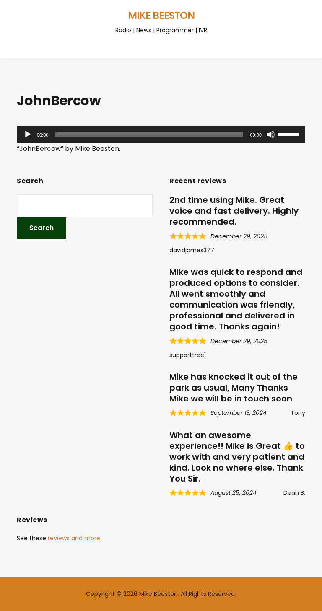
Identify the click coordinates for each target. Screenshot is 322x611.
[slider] (149, 134)
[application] (161, 134)
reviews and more (74, 538)
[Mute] (271, 134)
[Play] (27, 134)
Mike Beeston (161, 15)
